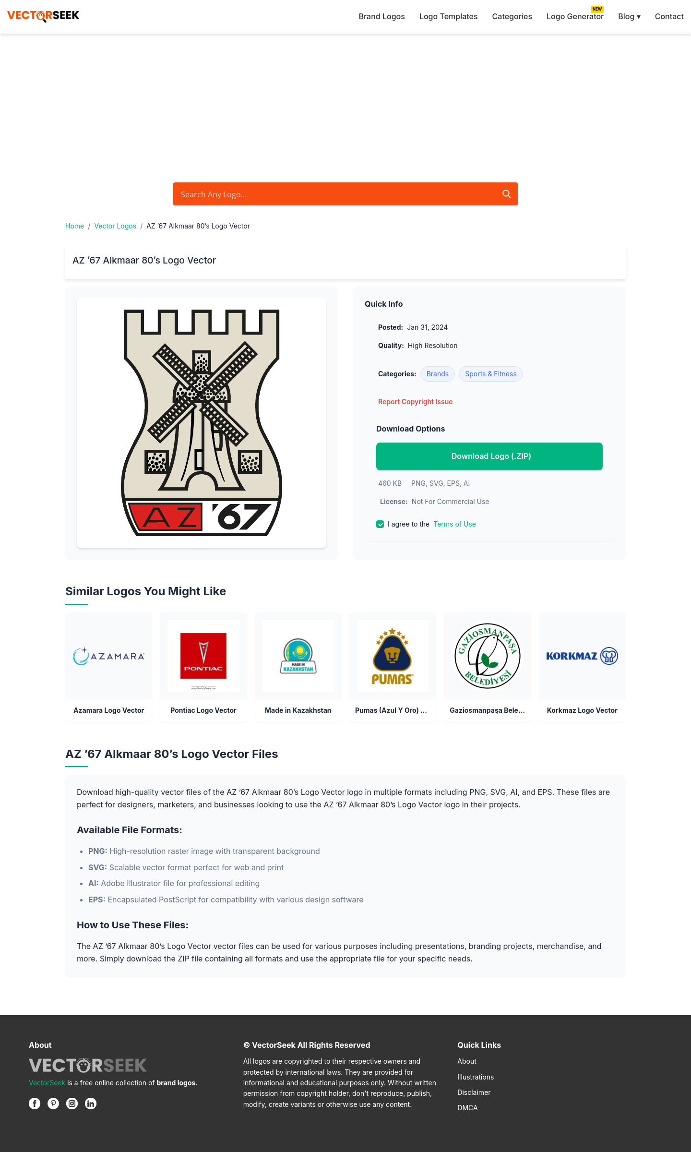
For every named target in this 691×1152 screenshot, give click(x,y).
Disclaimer (473, 1092)
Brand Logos (381, 16)
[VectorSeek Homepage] (43, 17)
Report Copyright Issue (415, 401)
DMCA (467, 1108)
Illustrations (475, 1077)
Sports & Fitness (491, 374)
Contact (669, 16)
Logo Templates (448, 16)
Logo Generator (575, 16)
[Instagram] (72, 1103)
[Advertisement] (345, 105)
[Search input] (337, 194)
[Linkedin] (90, 1103)
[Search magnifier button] (506, 194)
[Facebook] (34, 1103)
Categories (512, 16)
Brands (438, 374)
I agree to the (426, 524)
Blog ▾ (629, 16)
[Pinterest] (53, 1103)
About (466, 1061)
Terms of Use (454, 524)
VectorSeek (47, 1083)
